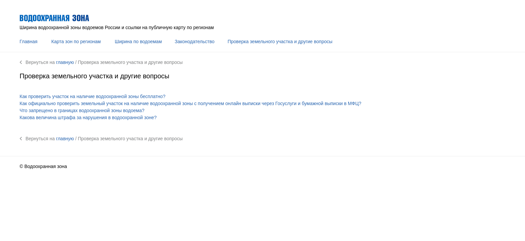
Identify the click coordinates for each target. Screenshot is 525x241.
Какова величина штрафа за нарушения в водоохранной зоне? (88, 117)
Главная (29, 41)
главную (65, 62)
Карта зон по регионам (76, 41)
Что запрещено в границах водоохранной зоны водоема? (82, 110)
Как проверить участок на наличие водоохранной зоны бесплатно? (92, 96)
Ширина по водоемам (138, 41)
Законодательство (195, 41)
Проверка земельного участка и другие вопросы (280, 41)
